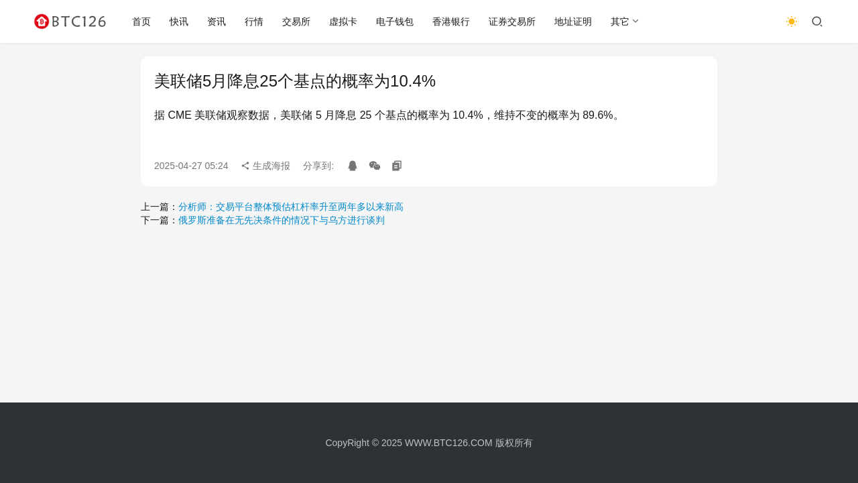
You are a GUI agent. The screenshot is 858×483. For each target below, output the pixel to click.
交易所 (296, 21)
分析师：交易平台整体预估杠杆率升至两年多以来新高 (291, 206)
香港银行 (451, 21)
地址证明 (573, 21)
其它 (620, 21)
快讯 (179, 21)
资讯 (216, 21)
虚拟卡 (343, 21)
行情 (254, 21)
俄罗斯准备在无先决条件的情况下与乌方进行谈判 (281, 220)
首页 (141, 21)
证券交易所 (512, 21)
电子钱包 (395, 21)
